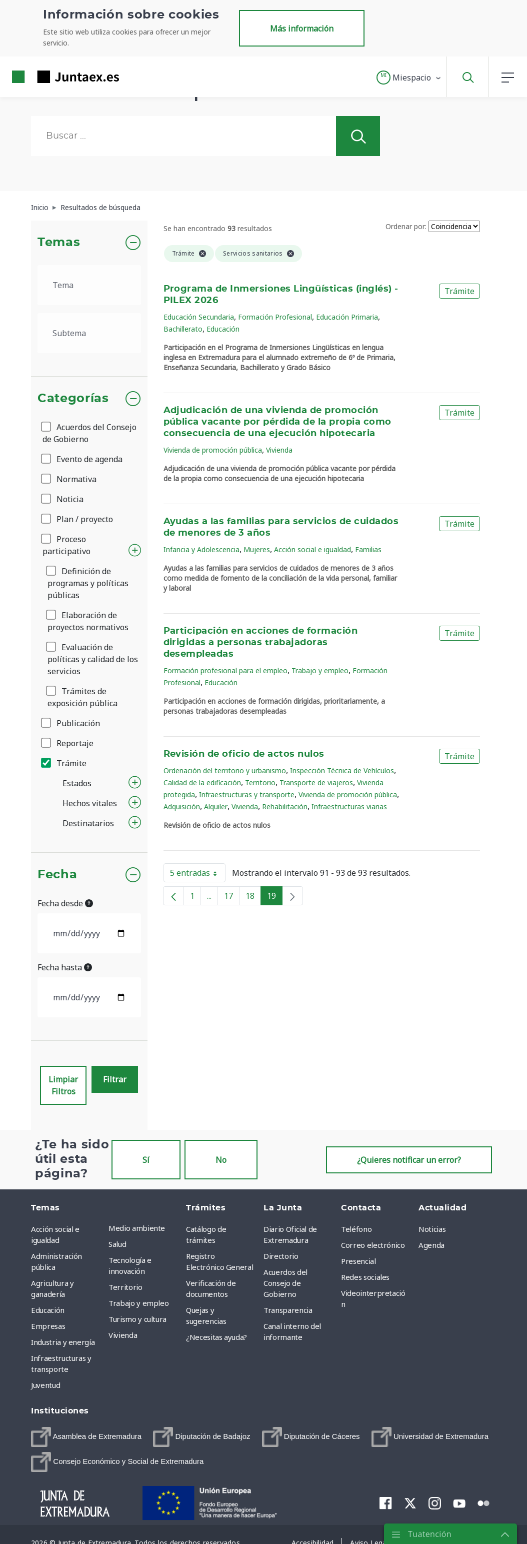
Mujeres (257, 549)
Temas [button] (59, 243)
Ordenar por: (406, 226)
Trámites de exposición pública (83, 697)
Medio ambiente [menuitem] (136, 1228)
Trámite (64, 763)
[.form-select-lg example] (89, 285)
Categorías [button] (73, 399)
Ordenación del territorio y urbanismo (225, 770)
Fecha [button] (57, 875)
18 (253, 897)
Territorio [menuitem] (125, 1287)
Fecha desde (65, 903)
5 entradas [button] (198, 874)
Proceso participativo (66, 545)
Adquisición (182, 806)
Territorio (260, 782)
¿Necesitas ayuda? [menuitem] (216, 1337)
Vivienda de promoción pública (213, 450)
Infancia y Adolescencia (202, 549)
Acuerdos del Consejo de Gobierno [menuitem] (286, 1283)
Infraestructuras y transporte (246, 794)
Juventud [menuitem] (45, 1385)
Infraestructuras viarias (349, 806)
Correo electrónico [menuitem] (373, 1245)
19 (274, 897)
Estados (77, 783)
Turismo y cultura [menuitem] (137, 1319)
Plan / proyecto (77, 519)
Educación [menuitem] (47, 1310)
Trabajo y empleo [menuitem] (138, 1303)
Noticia (63, 499)
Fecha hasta (65, 967)
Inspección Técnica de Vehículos (342, 770)
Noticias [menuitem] (432, 1229)
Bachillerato (183, 329)
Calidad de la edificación (202, 782)
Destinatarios (88, 823)
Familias (368, 549)
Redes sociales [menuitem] (365, 1277)
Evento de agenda (82, 459)
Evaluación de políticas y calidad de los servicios (93, 659)
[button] (409, 77)
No (221, 1159)
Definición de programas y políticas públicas (88, 583)
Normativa (69, 479)
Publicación (71, 723)
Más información (302, 28)
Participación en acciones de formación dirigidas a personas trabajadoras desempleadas (261, 643)
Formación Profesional (275, 317)
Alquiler (216, 806)
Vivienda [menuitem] (122, 1335)
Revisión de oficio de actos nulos (244, 754)
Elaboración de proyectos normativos (88, 621)
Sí (146, 1159)
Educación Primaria (347, 317)
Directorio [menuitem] (281, 1256)
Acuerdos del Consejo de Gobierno (89, 433)
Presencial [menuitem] (358, 1261)
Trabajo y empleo (320, 670)
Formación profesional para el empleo (226, 670)
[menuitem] (86, 1437)
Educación (223, 329)
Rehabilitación (285, 806)
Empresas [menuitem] (48, 1326)
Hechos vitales (89, 803)
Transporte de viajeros (316, 782)
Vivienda (279, 450)
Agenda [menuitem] (431, 1245)
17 (232, 897)
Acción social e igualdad (312, 549)
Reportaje (68, 743)
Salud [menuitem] (117, 1244)
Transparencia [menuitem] (288, 1310)
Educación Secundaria (199, 317)
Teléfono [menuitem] (356, 1229)
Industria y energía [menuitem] (62, 1342)
